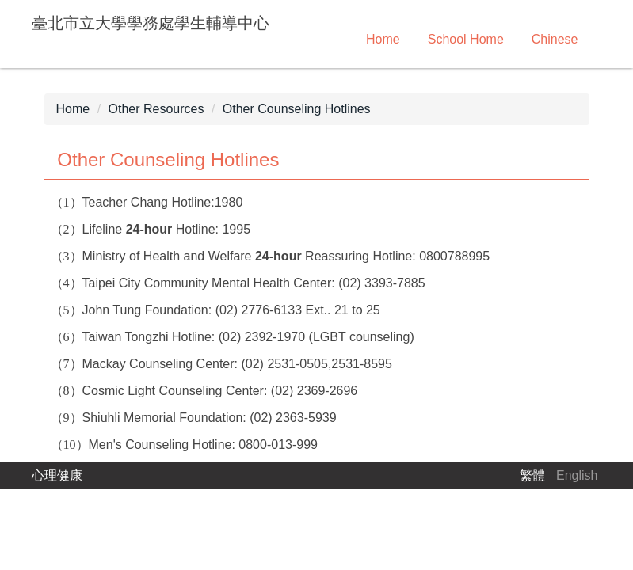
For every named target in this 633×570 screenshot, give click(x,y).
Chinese (555, 39)
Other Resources (156, 109)
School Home (466, 39)
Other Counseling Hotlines (297, 109)
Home (383, 39)
